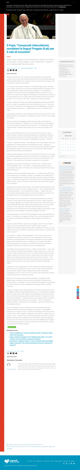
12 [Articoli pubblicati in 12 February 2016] (70, 144)
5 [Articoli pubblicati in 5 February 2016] (70, 141)
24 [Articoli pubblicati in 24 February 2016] (65, 150)
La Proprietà (46, 461)
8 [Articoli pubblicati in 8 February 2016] (60, 144)
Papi (35, 68)
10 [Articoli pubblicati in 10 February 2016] (65, 144)
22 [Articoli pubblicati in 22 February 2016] (60, 150)
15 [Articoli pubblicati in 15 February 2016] (60, 147)
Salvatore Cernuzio (27, 68)
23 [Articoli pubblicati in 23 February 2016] (63, 150)
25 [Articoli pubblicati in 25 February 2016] (68, 150)
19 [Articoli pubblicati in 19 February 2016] (70, 147)
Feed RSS (67, 163)
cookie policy (62, 6)
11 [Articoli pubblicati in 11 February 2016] (68, 144)
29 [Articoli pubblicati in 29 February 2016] (60, 153)
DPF (35, 461)
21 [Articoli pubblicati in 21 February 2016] (75, 147)
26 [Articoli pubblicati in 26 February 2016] (70, 150)
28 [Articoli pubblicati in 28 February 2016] (75, 150)
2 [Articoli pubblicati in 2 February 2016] (63, 141)
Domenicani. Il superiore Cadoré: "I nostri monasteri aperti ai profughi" (31, 341)
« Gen (60, 156)
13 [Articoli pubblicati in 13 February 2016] (73, 144)
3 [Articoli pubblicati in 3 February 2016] (65, 141)
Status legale (58, 461)
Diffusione (39, 461)
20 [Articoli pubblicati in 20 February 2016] (73, 147)
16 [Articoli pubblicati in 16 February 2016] (63, 147)
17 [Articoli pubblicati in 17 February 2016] (65, 147)
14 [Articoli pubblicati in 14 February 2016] (75, 144)
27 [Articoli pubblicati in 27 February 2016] (73, 150)
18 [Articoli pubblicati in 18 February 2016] (68, 147)
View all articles (11, 369)
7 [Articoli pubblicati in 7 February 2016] (75, 141)
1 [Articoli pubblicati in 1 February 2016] (60, 141)
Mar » (64, 156)
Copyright (65, 461)
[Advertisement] (31, 429)
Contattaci (71, 461)
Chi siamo (29, 461)
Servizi (52, 461)
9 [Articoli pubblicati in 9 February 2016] (63, 144)
